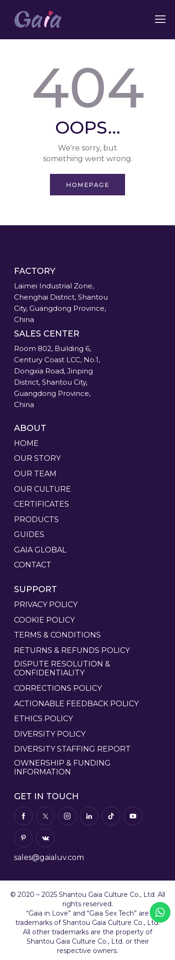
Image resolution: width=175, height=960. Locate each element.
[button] (160, 19)
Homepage (87, 184)
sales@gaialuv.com (49, 857)
